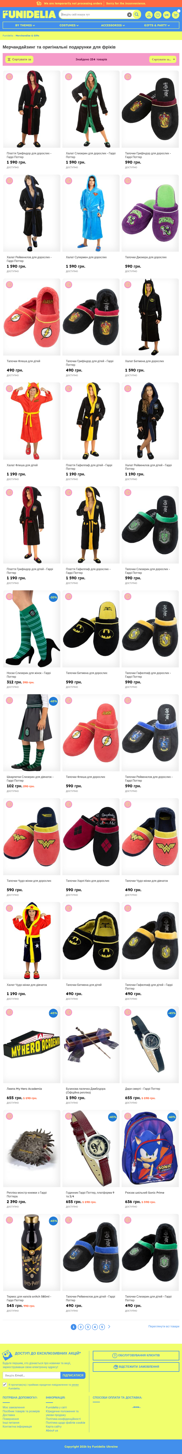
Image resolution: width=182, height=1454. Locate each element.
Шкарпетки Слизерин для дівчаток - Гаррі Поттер (30, 778)
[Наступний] (109, 1327)
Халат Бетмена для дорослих (144, 361)
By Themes (23, 25)
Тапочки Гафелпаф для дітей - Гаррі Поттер (149, 986)
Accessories (111, 25)
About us (52, 1430)
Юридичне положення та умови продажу (62, 1413)
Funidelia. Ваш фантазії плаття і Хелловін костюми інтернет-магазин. (29, 14)
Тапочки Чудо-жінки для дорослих (29, 881)
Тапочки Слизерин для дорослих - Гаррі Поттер (147, 571)
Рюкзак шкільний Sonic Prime (144, 1193)
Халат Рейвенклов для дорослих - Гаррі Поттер (29, 259)
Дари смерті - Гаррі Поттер (142, 1088)
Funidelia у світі (56, 1407)
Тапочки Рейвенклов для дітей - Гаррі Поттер (90, 1298)
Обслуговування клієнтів (136, 1355)
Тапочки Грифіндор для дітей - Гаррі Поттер (89, 363)
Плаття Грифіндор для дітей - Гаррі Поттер (30, 571)
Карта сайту (53, 1426)
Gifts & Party (155, 25)
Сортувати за (21, 59)
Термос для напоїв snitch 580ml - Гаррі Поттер (29, 1298)
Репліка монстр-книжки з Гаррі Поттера (27, 1194)
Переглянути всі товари (163, 1326)
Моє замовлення (14, 1407)
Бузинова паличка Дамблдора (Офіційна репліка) (85, 1090)
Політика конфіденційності (63, 1419)
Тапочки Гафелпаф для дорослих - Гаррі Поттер (148, 674)
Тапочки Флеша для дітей (23, 361)
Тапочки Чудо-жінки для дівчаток (146, 881)
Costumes (68, 25)
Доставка (9, 1415)
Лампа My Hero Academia (24, 1088)
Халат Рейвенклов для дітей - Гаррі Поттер (148, 467)
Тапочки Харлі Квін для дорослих (87, 881)
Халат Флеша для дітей (22, 465)
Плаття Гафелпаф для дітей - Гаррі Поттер (89, 467)
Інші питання (11, 1423)
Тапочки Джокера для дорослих (146, 257)
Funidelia (8, 35)
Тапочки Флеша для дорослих (85, 777)
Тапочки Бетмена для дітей (83, 985)
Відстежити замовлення (136, 1367)
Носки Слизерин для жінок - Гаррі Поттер (29, 674)
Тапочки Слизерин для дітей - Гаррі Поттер (148, 1298)
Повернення (11, 1419)
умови (75, 1385)
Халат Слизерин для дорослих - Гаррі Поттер (91, 155)
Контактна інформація (17, 1426)
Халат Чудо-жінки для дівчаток (27, 985)
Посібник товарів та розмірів (21, 1411)
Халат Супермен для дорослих (86, 257)
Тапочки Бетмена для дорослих (86, 673)
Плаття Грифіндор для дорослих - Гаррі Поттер (29, 155)
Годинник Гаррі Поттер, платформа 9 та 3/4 (90, 1194)
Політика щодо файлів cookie (65, 1423)
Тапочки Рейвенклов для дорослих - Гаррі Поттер (149, 778)
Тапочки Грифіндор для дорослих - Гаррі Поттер (148, 155)
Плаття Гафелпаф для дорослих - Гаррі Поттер (88, 571)
